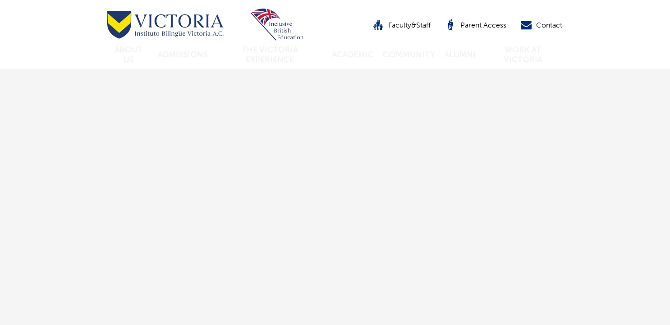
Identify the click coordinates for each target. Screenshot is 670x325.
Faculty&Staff (402, 24)
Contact (541, 24)
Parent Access (475, 24)
